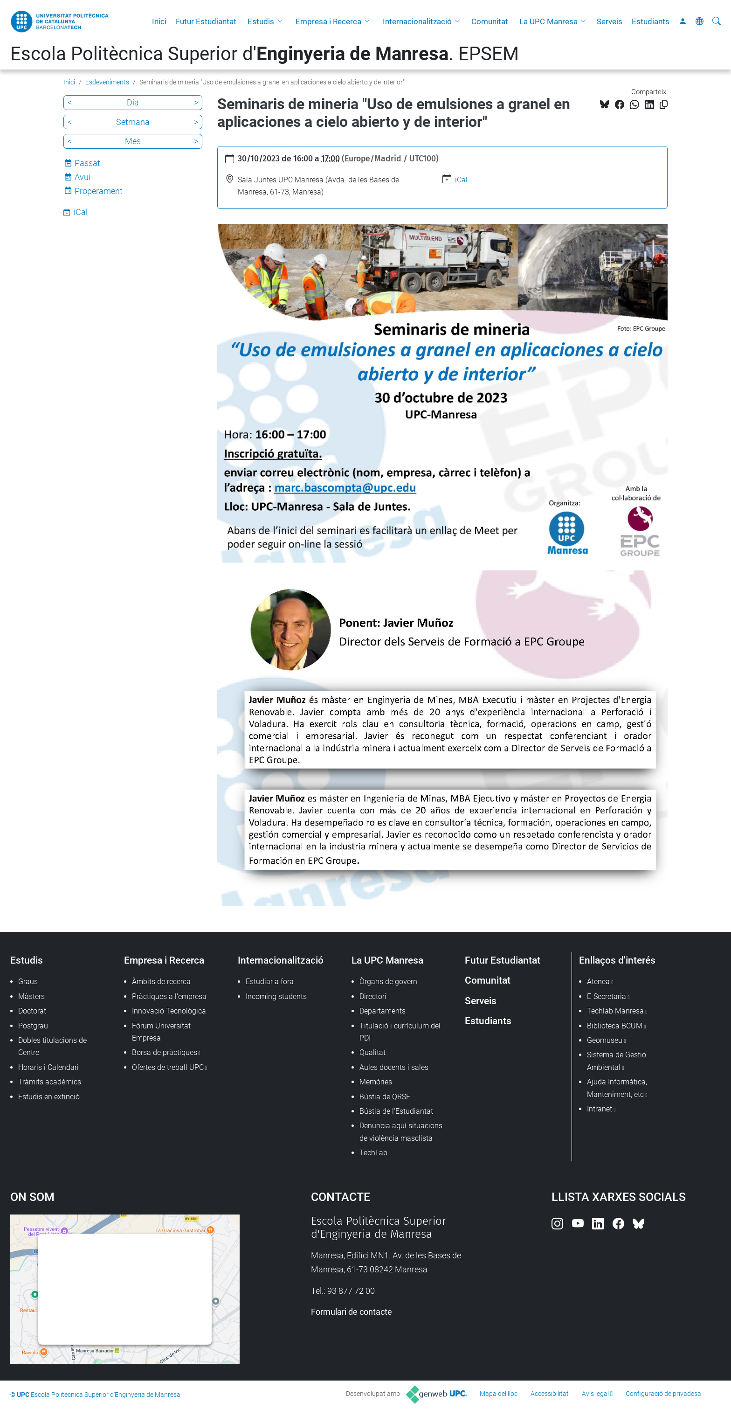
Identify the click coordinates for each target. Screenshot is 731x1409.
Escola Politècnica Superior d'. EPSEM (264, 54)
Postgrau (33, 1025)
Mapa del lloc (498, 1393)
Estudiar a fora (270, 981)
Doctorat (32, 1010)
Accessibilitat (550, 1393)
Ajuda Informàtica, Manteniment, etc (617, 1087)
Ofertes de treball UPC (168, 1067)
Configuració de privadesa (663, 1393)
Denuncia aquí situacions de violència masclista (400, 1131)
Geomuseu (604, 1040)
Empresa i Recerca (328, 21)
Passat (87, 163)
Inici (159, 21)
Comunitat (489, 21)
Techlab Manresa (615, 1010)
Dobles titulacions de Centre (52, 1046)
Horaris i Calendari (48, 1067)
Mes (133, 141)
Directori (372, 996)
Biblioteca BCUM (614, 1025)
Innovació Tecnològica (169, 1010)
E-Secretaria (606, 996)
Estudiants (650, 21)
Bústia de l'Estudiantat (396, 1111)
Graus (28, 981)
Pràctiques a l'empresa (169, 996)
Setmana (133, 122)
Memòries (375, 1081)
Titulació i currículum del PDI (400, 1031)
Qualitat (372, 1052)
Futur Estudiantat (206, 21)
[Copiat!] (664, 104)
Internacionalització (417, 21)
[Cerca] (716, 21)
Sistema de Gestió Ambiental (616, 1060)
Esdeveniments (107, 82)
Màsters (31, 996)
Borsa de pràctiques (164, 1052)
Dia (133, 102)
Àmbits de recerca (161, 981)
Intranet (599, 1108)
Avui (82, 177)
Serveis (609, 21)
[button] (282, 21)
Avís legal (595, 1393)
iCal (461, 179)
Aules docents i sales (393, 1067)
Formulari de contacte (351, 1312)
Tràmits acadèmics (49, 1081)
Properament (99, 191)
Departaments (382, 1010)
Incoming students (276, 996)
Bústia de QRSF (384, 1096)
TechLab (373, 1152)
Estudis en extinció (49, 1096)
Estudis (261, 21)
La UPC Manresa (548, 21)
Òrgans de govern (388, 981)
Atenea (598, 981)
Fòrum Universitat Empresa (161, 1031)
